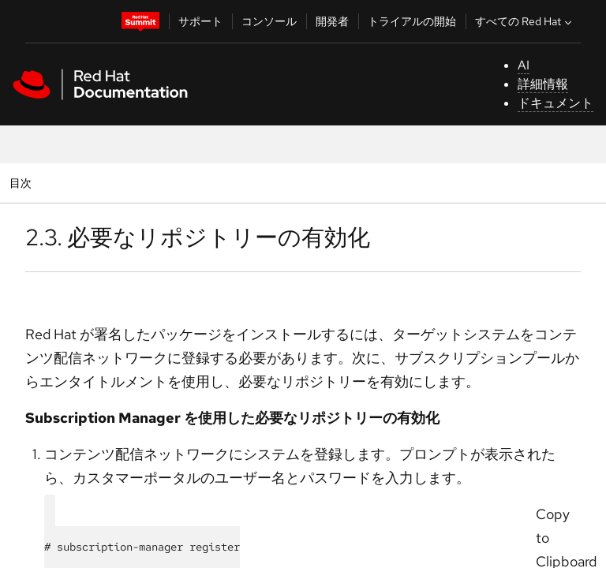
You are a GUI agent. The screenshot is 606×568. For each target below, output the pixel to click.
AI (523, 65)
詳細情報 (543, 84)
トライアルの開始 (412, 21)
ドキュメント (555, 103)
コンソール (269, 21)
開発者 (332, 21)
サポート (200, 21)
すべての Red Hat (525, 21)
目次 (22, 182)
